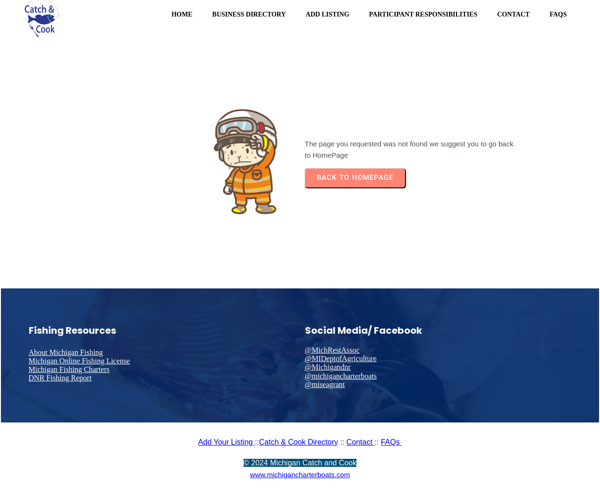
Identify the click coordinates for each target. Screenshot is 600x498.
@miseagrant (325, 384)
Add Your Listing (226, 442)
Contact (360, 442)
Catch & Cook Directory (298, 442)
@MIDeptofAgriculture (341, 359)
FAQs (391, 442)
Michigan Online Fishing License (79, 361)
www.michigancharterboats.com (300, 475)
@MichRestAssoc (332, 350)
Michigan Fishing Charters (69, 369)
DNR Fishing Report (60, 378)
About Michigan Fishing (66, 352)
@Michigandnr (328, 367)
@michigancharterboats (341, 376)
